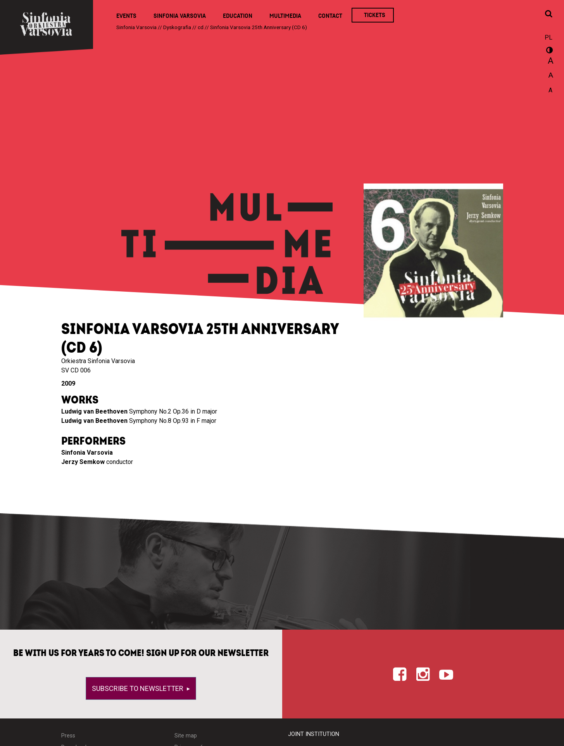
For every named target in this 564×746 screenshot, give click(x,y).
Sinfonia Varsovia (180, 16)
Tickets (374, 15)
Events (126, 16)
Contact (330, 16)
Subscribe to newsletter (138, 688)
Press (68, 735)
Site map (185, 735)
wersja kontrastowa (548, 51)
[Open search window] (548, 14)
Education (237, 16)
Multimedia (285, 16)
